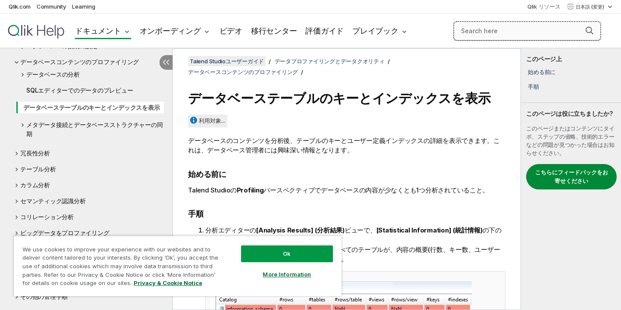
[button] (589, 30)
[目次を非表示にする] (166, 62)
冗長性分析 (35, 153)
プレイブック (375, 30)
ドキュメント (98, 30)
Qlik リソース (544, 6)
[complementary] (571, 179)
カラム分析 (35, 185)
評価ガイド (324, 30)
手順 (533, 86)
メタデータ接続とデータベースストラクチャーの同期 (94, 129)
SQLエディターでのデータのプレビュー (79, 90)
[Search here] (527, 31)
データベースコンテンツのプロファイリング (79, 61)
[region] (178, 266)
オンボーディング (170, 30)
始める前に (541, 71)
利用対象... (212, 120)
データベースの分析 (53, 74)
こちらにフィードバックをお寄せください (571, 176)
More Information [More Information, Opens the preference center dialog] (287, 274)
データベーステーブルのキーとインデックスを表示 (91, 107)
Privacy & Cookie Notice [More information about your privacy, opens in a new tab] (168, 282)
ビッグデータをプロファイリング (64, 232)
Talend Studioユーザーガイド (227, 61)
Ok (287, 253)
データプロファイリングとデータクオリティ (330, 61)
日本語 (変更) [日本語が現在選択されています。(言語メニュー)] (590, 7)
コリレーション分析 (47, 216)
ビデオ (231, 30)
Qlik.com (20, 6)
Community (51, 6)
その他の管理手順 (44, 296)
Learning (83, 6)
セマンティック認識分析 (52, 201)
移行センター (274, 30)
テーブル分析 (38, 169)
